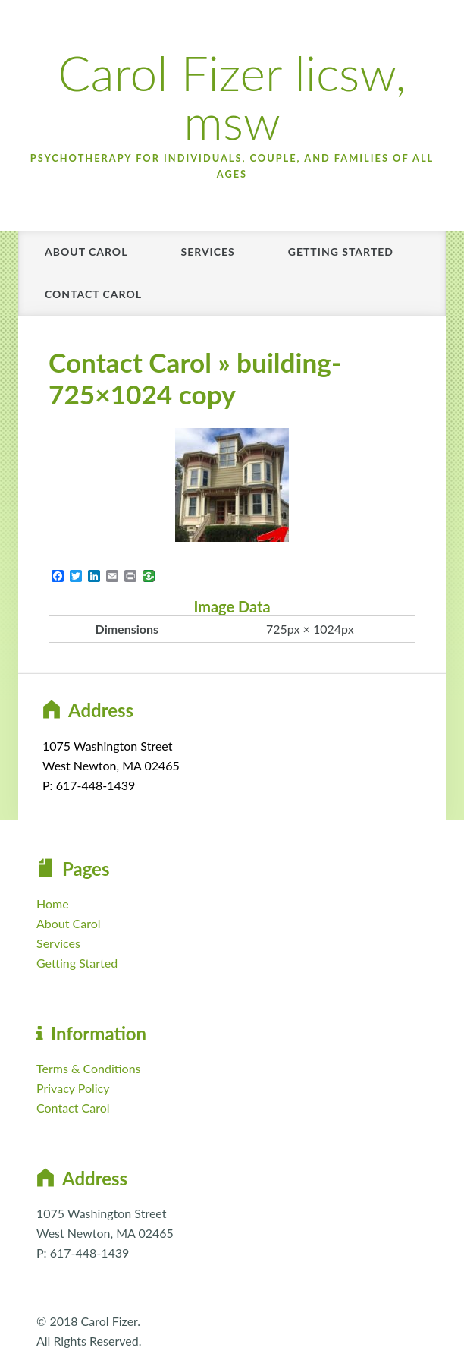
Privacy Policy (73, 1088)
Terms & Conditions (88, 1068)
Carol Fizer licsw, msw (232, 96)
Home (52, 903)
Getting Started (340, 251)
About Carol (86, 251)
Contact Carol (93, 294)
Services (207, 251)
